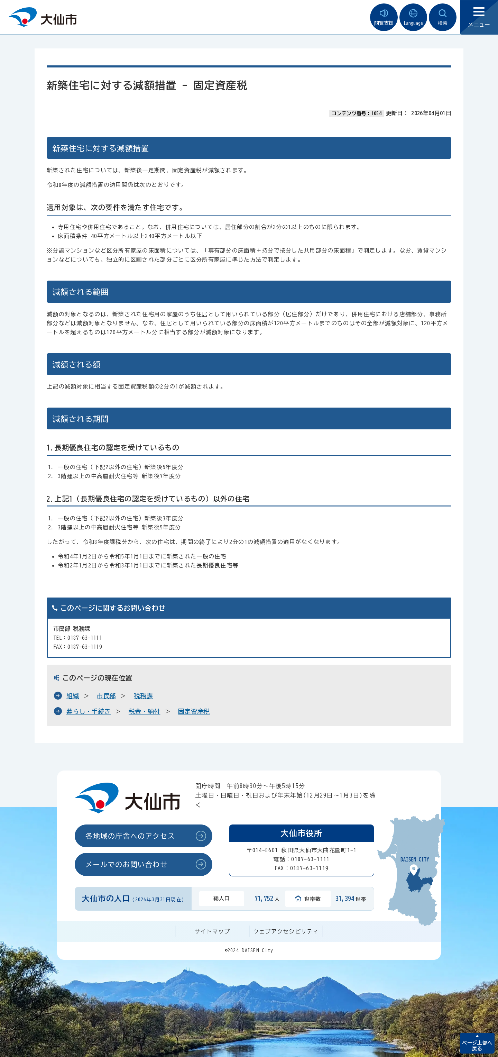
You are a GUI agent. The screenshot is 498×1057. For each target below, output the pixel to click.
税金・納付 (144, 711)
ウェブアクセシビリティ (286, 931)
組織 (72, 696)
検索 (442, 17)
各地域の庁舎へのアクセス (130, 835)
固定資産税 (194, 711)
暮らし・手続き (88, 711)
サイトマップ (212, 931)
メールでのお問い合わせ (126, 864)
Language (413, 17)
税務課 (143, 696)
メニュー (479, 17)
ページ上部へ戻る (477, 1045)
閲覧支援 (383, 17)
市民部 (106, 696)
